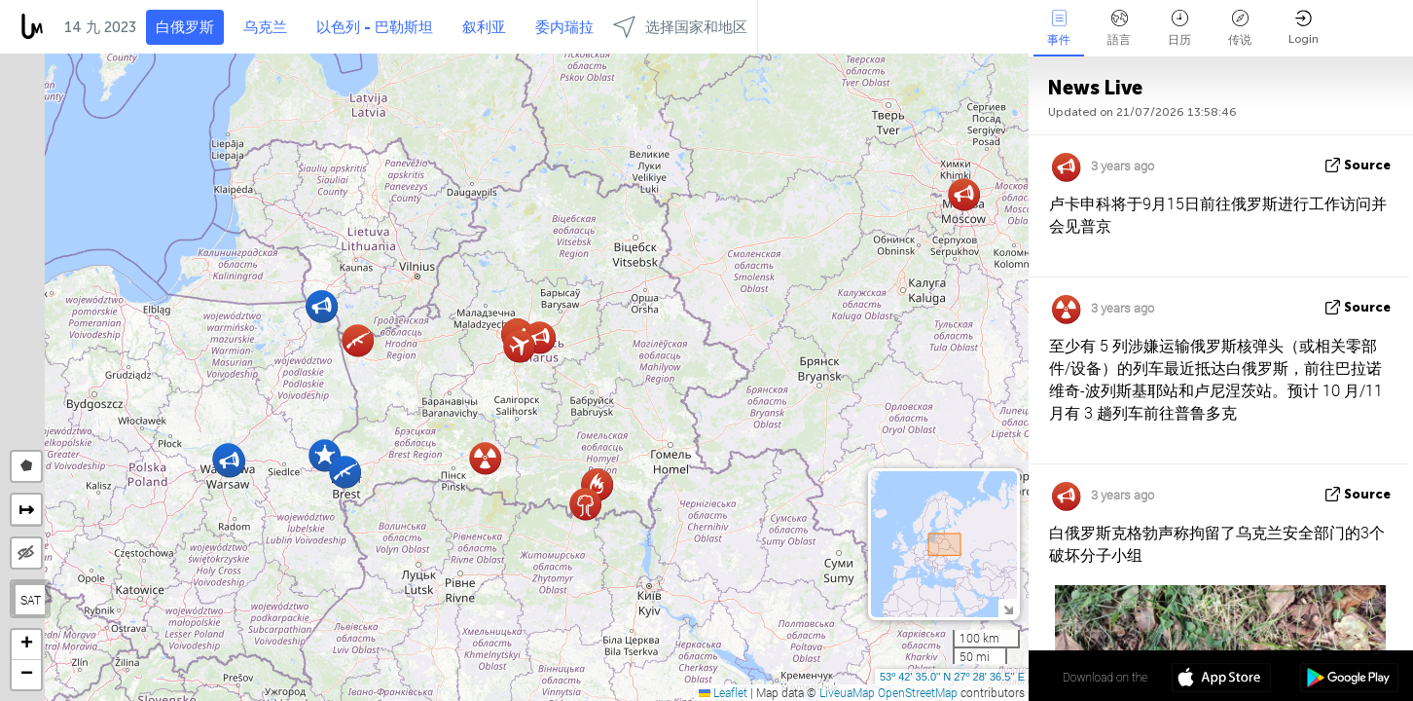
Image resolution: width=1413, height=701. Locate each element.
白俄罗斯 (185, 27)
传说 (1239, 28)
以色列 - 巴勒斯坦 (374, 27)
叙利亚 (484, 27)
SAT (30, 600)
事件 (1058, 28)
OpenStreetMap (918, 692)
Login (1303, 28)
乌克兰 (265, 27)
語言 (1119, 28)
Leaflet (723, 692)
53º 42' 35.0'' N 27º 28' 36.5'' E (952, 677)
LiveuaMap (847, 692)
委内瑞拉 (564, 27)
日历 (1179, 28)
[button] (322, 306)
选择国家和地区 (680, 27)
